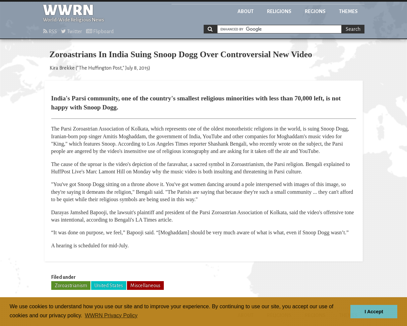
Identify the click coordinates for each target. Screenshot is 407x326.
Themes (348, 11)
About (246, 11)
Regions (315, 11)
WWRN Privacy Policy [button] (111, 315)
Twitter (71, 31)
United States (108, 285)
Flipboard (100, 31)
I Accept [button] (373, 311)
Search (353, 29)
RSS (50, 31)
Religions (279, 11)
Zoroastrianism (71, 285)
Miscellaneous (145, 285)
